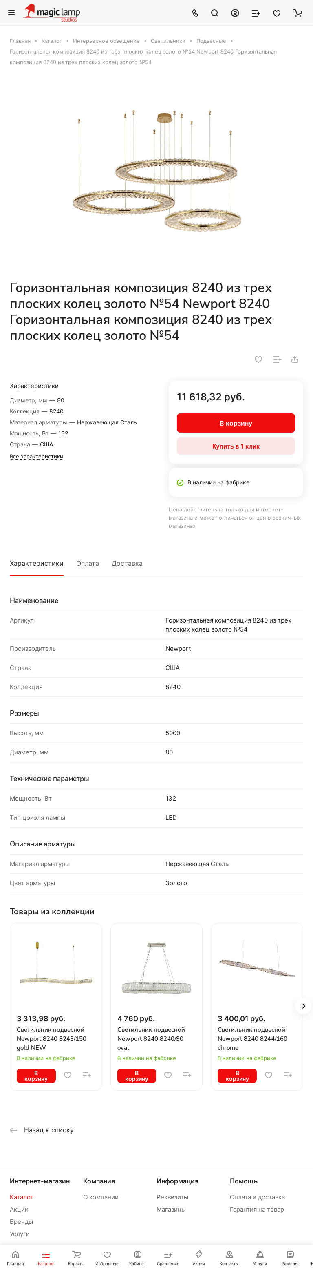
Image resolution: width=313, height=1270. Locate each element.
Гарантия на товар (257, 1209)
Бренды (21, 1221)
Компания (99, 1181)
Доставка (127, 563)
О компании (101, 1197)
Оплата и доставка (257, 1197)
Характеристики (37, 563)
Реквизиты (172, 1197)
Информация (177, 1181)
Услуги (20, 1234)
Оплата (87, 563)
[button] (303, 1006)
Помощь (244, 1181)
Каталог (21, 1197)
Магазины (171, 1209)
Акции (19, 1209)
